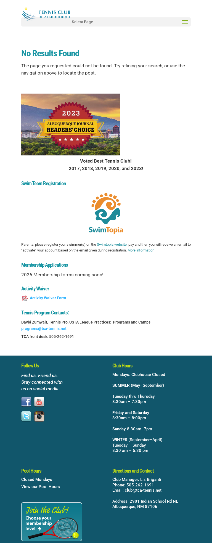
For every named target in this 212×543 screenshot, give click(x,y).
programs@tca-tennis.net (44, 328)
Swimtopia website (112, 244)
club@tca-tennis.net (143, 490)
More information (141, 250)
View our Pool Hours (40, 486)
